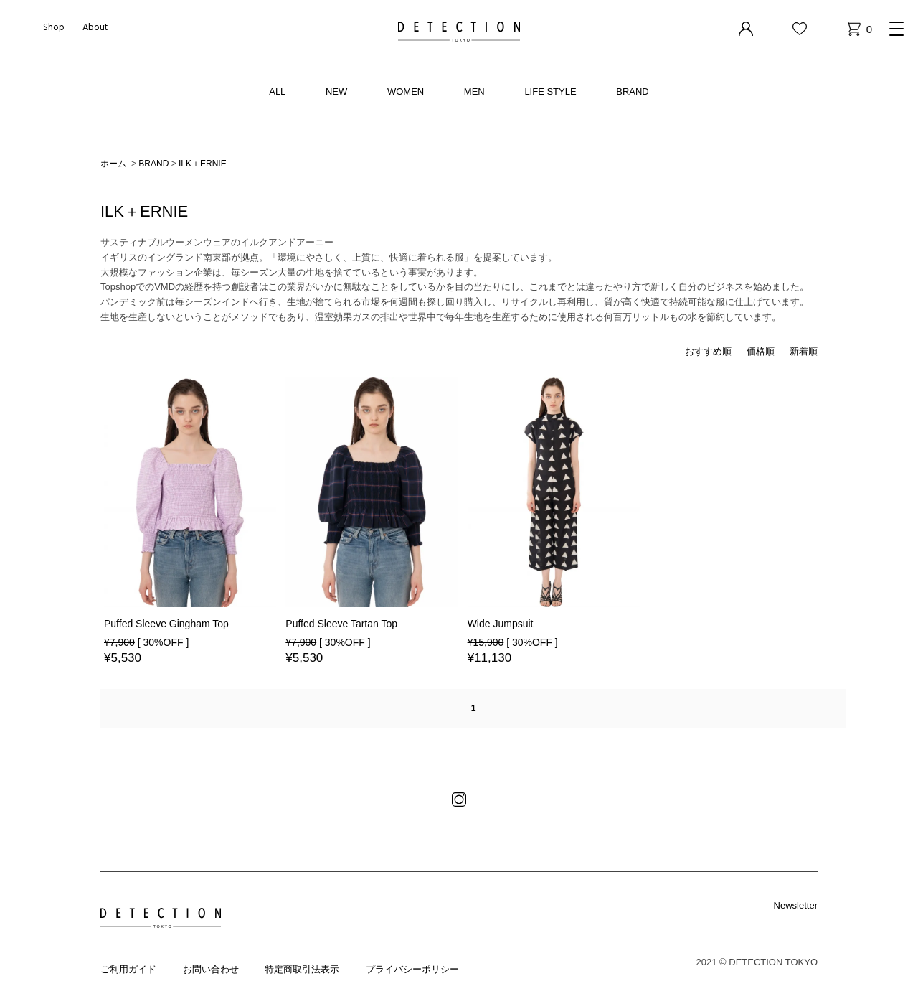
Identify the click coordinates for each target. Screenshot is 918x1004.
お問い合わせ (211, 969)
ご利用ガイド (128, 969)
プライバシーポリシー (412, 969)
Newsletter (796, 905)
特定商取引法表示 (302, 969)
